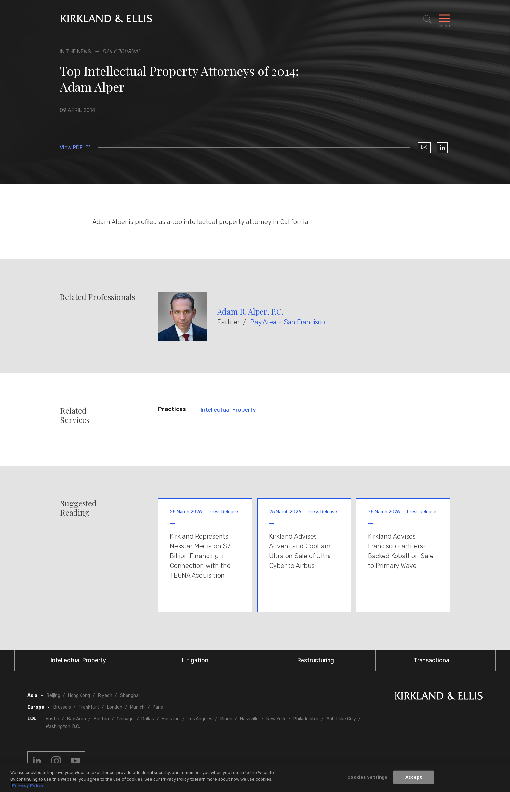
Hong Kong (79, 695)
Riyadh (105, 695)
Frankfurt (89, 707)
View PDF (75, 147)
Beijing (53, 695)
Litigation (195, 660)
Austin (52, 719)
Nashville (249, 719)
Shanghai (130, 695)
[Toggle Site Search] (427, 19)
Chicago (125, 719)
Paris (158, 707)
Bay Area (76, 719)
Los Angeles (200, 719)
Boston (101, 719)
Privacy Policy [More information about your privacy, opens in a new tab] (28, 785)
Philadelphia (305, 719)
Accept (413, 777)
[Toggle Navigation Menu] (444, 19)
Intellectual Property (228, 409)
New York (276, 719)
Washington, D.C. (63, 726)
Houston (171, 719)
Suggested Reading (78, 508)
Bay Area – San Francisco (287, 322)
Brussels (62, 707)
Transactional (432, 660)
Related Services (74, 415)
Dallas (147, 719)
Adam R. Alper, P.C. (250, 311)
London (114, 707)
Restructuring (315, 660)
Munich (137, 707)
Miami (226, 719)
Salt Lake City (341, 719)
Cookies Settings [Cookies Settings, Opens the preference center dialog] (367, 777)
